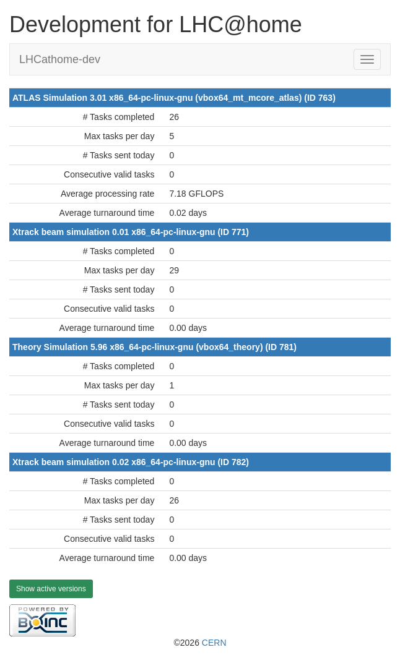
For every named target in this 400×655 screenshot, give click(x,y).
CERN (214, 643)
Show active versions (51, 588)
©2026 (199, 643)
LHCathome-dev (59, 59)
